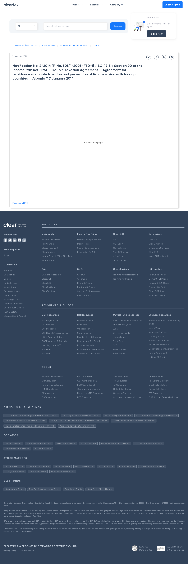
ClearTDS (153, 252)
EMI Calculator (49, 381)
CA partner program (51, 275)
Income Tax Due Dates (88, 353)
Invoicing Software (86, 287)
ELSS (115, 329)
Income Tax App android (89, 239)
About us (8, 270)
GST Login (118, 244)
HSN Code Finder (157, 275)
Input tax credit (120, 260)
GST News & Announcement (55, 333)
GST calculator (49, 397)
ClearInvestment (50, 248)
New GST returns (121, 252)
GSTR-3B (46, 353)
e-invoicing (118, 256)
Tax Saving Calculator (159, 381)
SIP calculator (48, 393)
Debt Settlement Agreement (163, 349)
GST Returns (48, 324)
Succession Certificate (160, 340)
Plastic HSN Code (157, 287)
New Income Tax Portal (88, 341)
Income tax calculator (52, 376)
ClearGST (153, 239)
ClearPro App (48, 291)
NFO (115, 345)
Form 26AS (82, 324)
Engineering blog (12, 291)
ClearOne (82, 279)
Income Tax (82, 244)
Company (117, 5)
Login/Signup (172, 4)
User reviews (10, 287)
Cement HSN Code (158, 279)
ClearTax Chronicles (13, 303)
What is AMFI (119, 349)
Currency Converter (122, 393)
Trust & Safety (10, 312)
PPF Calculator (84, 376)
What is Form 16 (85, 329)
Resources (97, 5)
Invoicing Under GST (51, 345)
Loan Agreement (157, 336)
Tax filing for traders (122, 279)
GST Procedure (49, 329)
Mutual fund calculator (53, 385)
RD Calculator (120, 381)
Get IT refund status (159, 385)
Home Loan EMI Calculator (90, 393)
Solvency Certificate (159, 344)
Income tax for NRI (86, 252)
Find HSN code (156, 376)
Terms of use (27, 550)
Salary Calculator (157, 389)
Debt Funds (118, 341)
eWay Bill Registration (159, 256)
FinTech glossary (11, 299)
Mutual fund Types (122, 324)
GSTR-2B (46, 349)
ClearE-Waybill (156, 244)
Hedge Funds (119, 337)
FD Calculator (120, 385)
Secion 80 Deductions (88, 248)
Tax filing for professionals (125, 275)
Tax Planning (48, 244)
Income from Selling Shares (90, 349)
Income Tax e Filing (51, 239)
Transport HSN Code (159, 283)
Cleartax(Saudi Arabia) (15, 316)
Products (78, 5)
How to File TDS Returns (89, 337)
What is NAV (119, 353)
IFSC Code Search (86, 385)
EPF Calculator (156, 393)
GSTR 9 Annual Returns (53, 337)
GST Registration (50, 320)
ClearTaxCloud (49, 287)
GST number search (87, 381)
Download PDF (21, 203)
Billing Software (84, 283)
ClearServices (48, 252)
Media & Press (10, 283)
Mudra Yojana (155, 328)
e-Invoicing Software (159, 248)
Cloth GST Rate (156, 291)
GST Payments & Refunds (54, 341)
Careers (7, 279)
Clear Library (10, 295)
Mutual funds (48, 260)
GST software (120, 248)
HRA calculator (120, 376)
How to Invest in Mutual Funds (127, 320)
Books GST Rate (157, 295)
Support (8, 255)
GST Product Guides (14, 308)
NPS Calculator (84, 397)
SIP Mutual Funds (121, 333)
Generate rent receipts (88, 389)
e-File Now (156, 33)
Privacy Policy (10, 550)
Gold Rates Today (122, 389)
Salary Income (84, 333)
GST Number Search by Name (163, 397)
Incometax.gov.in (85, 345)
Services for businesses (88, 291)
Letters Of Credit (157, 357)
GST (115, 239)
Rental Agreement (158, 353)
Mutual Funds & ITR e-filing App (57, 256)
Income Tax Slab (85, 320)
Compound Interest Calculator (128, 397)
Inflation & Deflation (158, 332)
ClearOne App (84, 295)
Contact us (9, 275)
